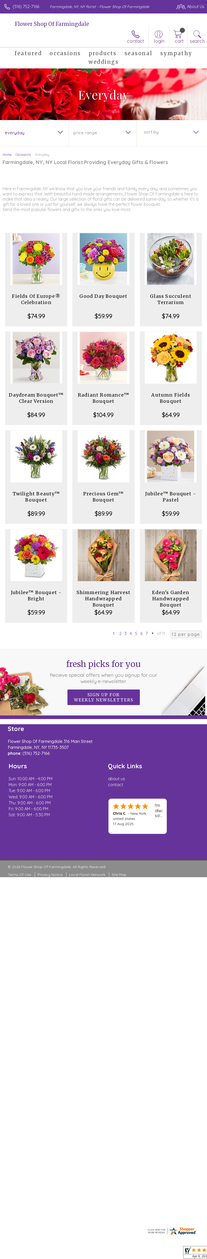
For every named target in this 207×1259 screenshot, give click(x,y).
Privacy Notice (50, 874)
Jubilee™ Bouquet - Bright (36, 595)
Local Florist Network (87, 874)
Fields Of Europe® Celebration (36, 299)
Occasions (23, 154)
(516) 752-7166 (26, 6)
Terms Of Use (19, 874)
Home (7, 154)
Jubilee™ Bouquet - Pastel (170, 497)
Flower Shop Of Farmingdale (52, 24)
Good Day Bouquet (103, 296)
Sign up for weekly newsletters (103, 697)
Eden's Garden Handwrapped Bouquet (170, 598)
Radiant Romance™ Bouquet (103, 398)
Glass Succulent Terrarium (170, 299)
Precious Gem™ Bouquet (103, 497)
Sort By (151, 132)
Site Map (119, 874)
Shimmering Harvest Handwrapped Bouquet (104, 598)
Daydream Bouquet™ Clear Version (36, 398)
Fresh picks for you (104, 671)
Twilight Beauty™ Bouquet (36, 497)
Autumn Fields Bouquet (170, 398)
